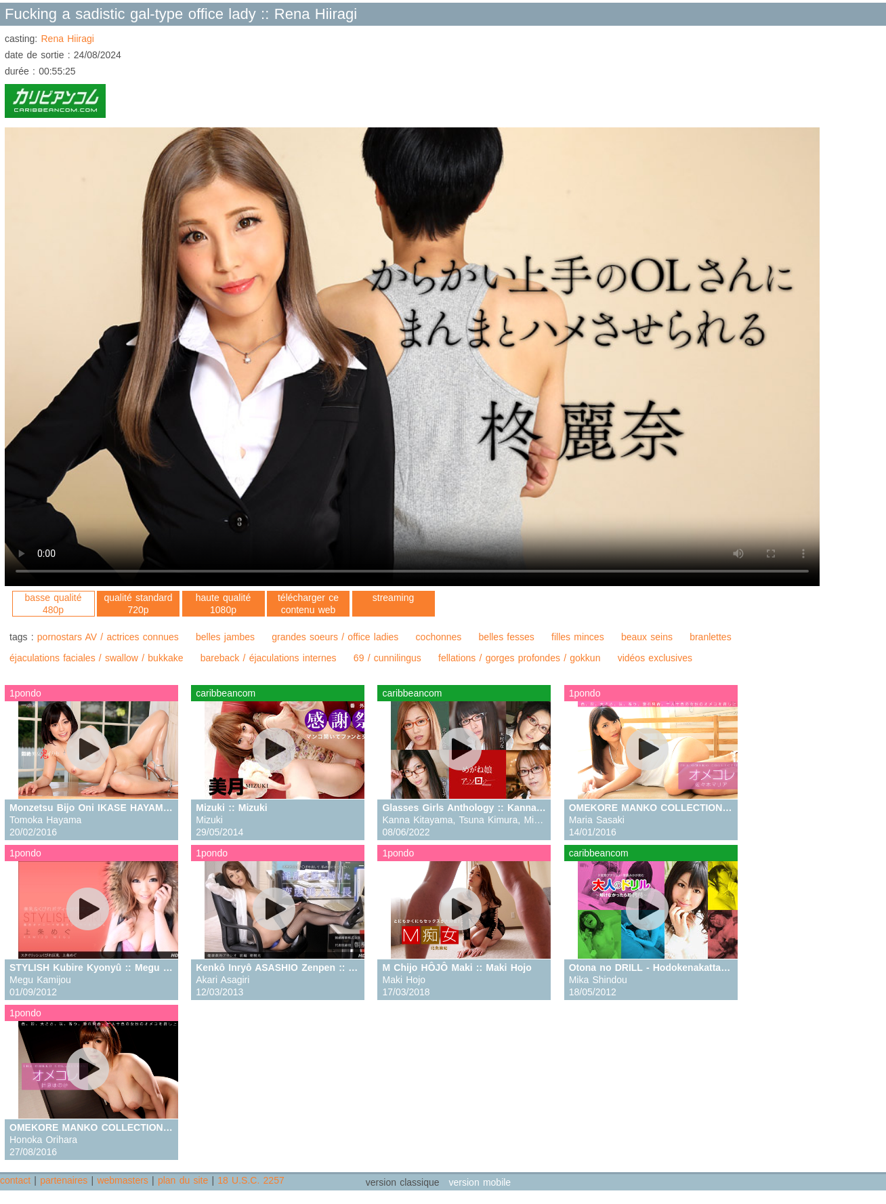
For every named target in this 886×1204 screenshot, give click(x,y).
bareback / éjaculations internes (269, 657)
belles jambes (225, 636)
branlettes (710, 636)
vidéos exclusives (655, 657)
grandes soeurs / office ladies (335, 636)
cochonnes (439, 636)
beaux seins (647, 636)
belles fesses (506, 636)
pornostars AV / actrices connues (108, 636)
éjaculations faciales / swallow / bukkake (96, 657)
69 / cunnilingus (387, 657)
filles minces (577, 636)
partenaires (63, 1180)
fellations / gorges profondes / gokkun (519, 657)
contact (15, 1180)
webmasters (122, 1180)
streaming (393, 597)
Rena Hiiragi (67, 38)
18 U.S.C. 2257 (250, 1180)
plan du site (183, 1180)
